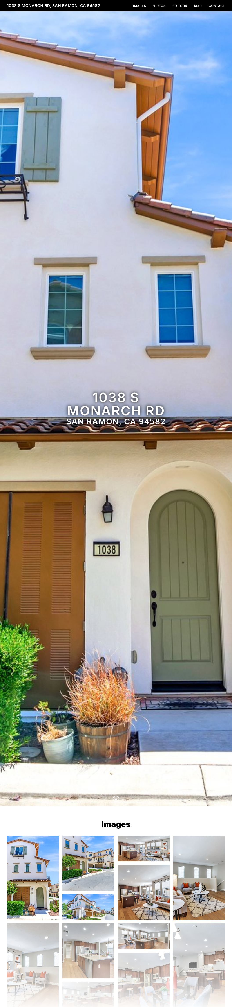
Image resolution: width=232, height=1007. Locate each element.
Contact (217, 6)
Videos (159, 6)
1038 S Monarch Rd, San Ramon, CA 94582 (53, 5)
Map (198, 6)
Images (139, 6)
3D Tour (180, 6)
